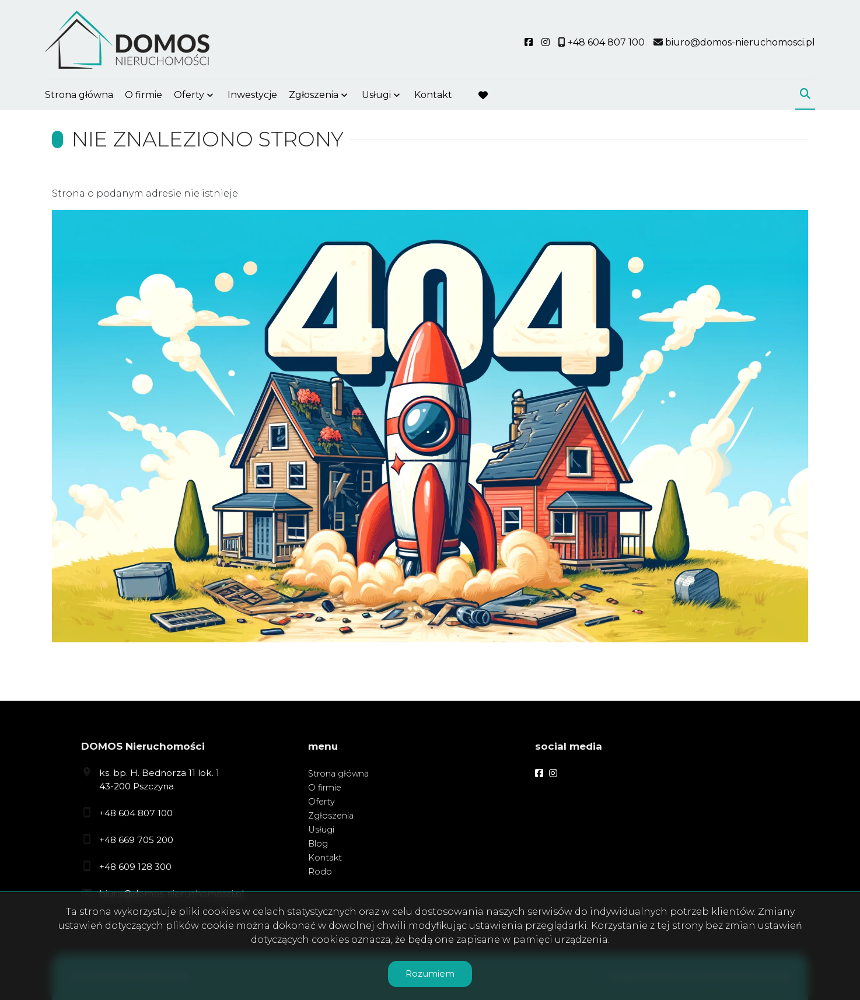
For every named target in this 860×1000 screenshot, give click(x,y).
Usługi (376, 94)
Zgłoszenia (313, 94)
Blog (318, 843)
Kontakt (433, 94)
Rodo (320, 871)
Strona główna (79, 94)
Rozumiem (430, 973)
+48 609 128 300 (135, 866)
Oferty (189, 94)
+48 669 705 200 (136, 839)
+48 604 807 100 (136, 813)
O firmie (143, 94)
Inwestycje (252, 94)
